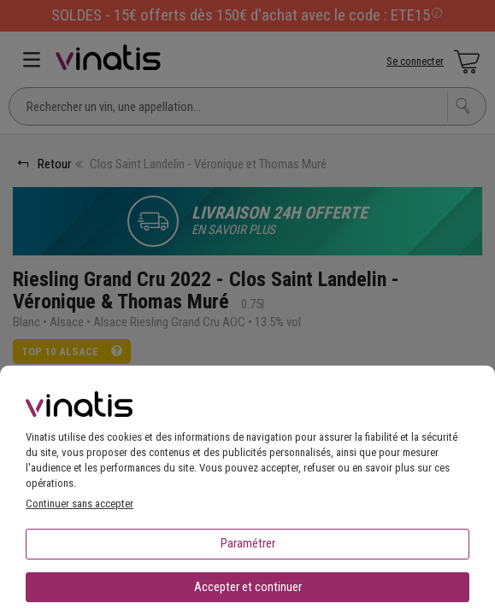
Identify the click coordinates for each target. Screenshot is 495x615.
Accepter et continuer (248, 586)
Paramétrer (248, 543)
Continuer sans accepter (79, 503)
